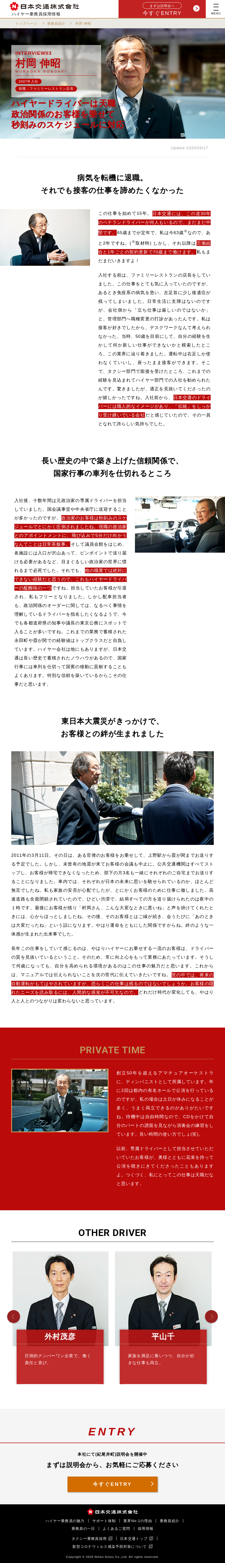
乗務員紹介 (56, 23)
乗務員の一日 (83, 1528)
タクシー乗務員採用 (89, 1538)
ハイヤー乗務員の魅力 (65, 1521)
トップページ (26, 23)
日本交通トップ (134, 1538)
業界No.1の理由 (137, 1521)
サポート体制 (104, 1521)
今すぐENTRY (171, 9)
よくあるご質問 (116, 1528)
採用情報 (145, 1528)
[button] (13, 1316)
